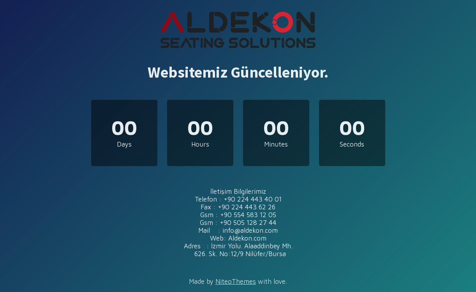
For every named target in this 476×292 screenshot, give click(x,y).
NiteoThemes (235, 281)
